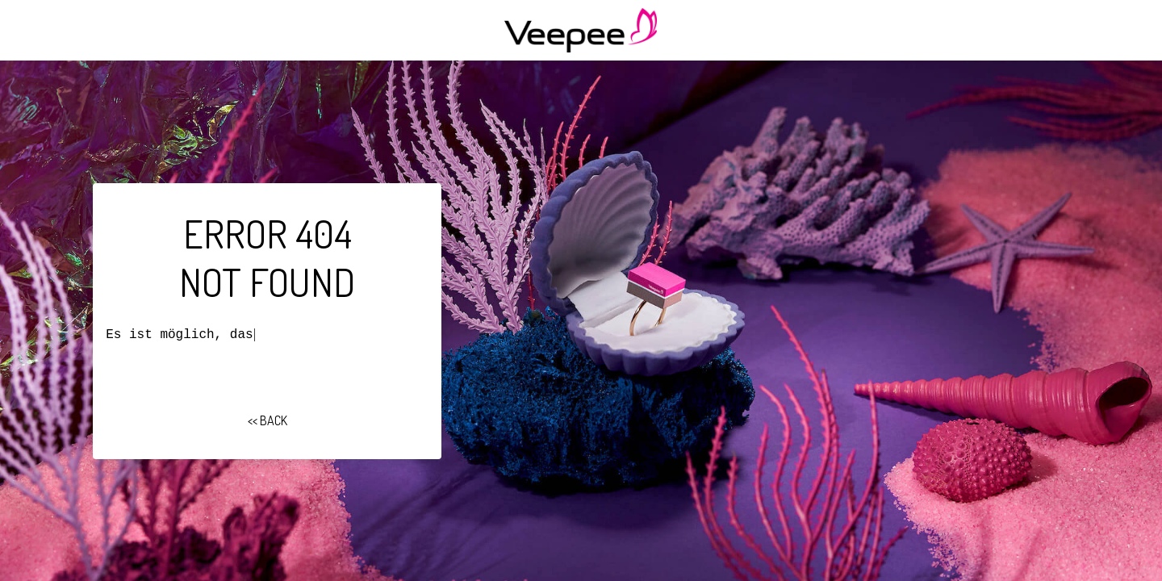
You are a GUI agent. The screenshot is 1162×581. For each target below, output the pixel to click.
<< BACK (267, 420)
